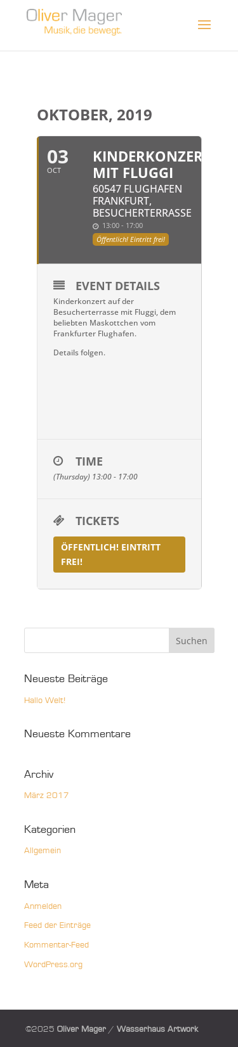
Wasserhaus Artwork (157, 1029)
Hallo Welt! (44, 700)
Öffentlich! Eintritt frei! (111, 554)
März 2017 (46, 795)
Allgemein (42, 850)
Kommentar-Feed (56, 945)
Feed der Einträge (57, 925)
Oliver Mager (81, 1029)
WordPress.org (53, 964)
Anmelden (43, 906)
